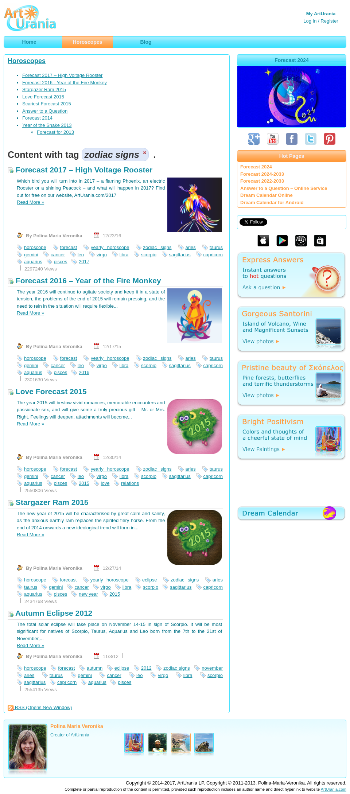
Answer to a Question (44, 111)
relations (130, 483)
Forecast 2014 (37, 118)
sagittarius (180, 254)
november (212, 668)
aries (191, 247)
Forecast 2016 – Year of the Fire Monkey (84, 280)
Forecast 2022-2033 (262, 181)
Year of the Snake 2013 (46, 125)
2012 (146, 668)
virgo (102, 254)
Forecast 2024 (256, 167)
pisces (60, 261)
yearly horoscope (110, 247)
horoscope (35, 247)
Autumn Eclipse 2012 (50, 613)
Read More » (30, 202)
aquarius (33, 261)
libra (124, 254)
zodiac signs (157, 247)
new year (88, 594)
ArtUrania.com (333, 789)
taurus (216, 247)
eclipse (149, 580)
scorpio (148, 254)
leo (81, 254)
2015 (84, 483)
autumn (94, 668)
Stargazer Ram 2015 (44, 89)
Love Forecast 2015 (43, 97)
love (105, 483)
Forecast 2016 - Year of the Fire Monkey (64, 82)
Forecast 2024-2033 (262, 174)
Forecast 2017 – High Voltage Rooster (62, 75)
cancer (58, 254)
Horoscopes (27, 61)
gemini (31, 254)
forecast (68, 247)
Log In (309, 21)
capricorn (213, 254)
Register (329, 21)
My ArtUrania (320, 13)
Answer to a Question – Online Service (283, 188)
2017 (84, 261)
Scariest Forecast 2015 (46, 103)
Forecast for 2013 (55, 132)
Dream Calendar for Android (272, 202)
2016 (84, 372)
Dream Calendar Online (266, 195)
